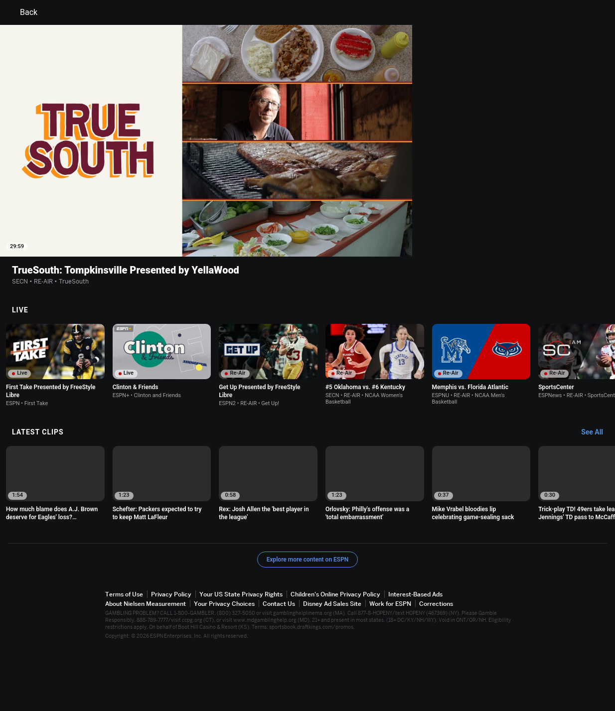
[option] (55, 427)
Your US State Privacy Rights (241, 656)
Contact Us (279, 666)
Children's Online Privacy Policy (335, 656)
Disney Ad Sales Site (332, 666)
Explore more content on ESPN (308, 621)
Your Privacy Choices (224, 666)
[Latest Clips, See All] (597, 495)
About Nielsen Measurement (145, 666)
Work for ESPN (390, 666)
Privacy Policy (171, 656)
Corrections (436, 666)
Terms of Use (124, 656)
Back (22, 12)
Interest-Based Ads (415, 656)
